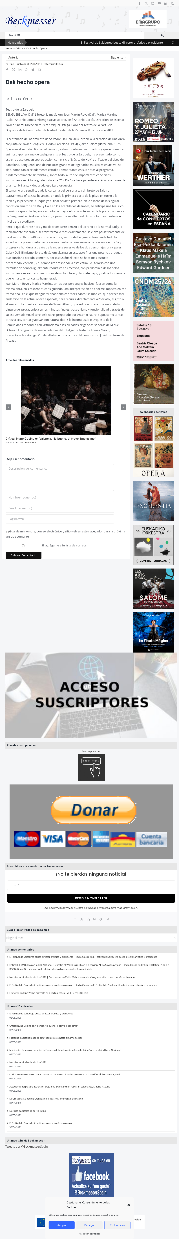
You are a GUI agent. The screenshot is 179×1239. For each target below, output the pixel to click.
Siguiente (117, 57)
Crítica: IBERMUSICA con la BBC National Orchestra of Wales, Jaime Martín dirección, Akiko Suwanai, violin (65, 1074)
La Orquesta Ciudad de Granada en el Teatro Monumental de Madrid (46, 1098)
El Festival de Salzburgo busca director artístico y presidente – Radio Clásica (49, 956)
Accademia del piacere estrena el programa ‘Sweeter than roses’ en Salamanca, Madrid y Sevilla (59, 1086)
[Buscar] (162, 35)
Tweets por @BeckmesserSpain (26, 1147)
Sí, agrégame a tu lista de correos (46, 545)
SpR (12, 64)
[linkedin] (165, 3)
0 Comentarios (28, 442)
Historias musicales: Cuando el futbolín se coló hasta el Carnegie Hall (45, 1037)
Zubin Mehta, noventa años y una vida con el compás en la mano (100, 977)
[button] (129, 1205)
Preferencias (117, 1225)
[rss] (172, 3)
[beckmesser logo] (30, 13)
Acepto (61, 1225)
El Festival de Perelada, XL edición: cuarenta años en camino (125, 985)
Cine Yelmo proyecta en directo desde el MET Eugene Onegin (55, 993)
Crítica (59, 64)
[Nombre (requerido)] (60, 497)
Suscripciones (91, 751)
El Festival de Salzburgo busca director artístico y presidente (136, 43)
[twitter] (146, 3)
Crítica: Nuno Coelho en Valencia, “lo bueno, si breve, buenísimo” (43, 1025)
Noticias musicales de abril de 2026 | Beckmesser (35, 977)
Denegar (89, 1225)
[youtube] (159, 3)
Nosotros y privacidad (89, 1233)
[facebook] (139, 3)
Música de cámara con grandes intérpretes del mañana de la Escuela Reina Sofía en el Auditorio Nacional (64, 1050)
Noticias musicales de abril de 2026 (27, 1062)
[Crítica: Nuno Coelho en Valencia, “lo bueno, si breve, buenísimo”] (66, 368)
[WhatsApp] (94, 919)
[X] (81, 919)
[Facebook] (75, 919)
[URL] (60, 518)
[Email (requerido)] (60, 508)
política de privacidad (97, 907)
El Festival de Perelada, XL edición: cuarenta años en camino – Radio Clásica (49, 985)
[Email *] (91, 885)
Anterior (14, 57)
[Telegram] (101, 919)
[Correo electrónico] (107, 919)
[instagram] (152, 3)
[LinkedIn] (88, 919)
